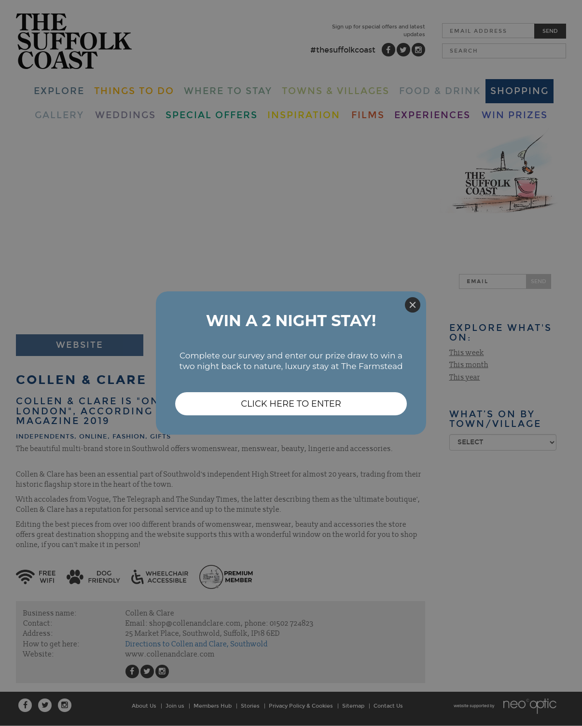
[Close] (412, 305)
